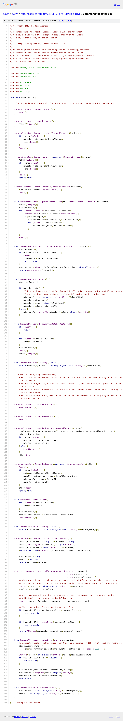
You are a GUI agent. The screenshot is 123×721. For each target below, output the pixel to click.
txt (111, 716)
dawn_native (72, 13)
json (118, 716)
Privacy (24, 716)
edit (68, 21)
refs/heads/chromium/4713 (37, 13)
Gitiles (17, 716)
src (61, 13)
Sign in (117, 4)
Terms (33, 716)
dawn (6, 13)
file (61, 21)
